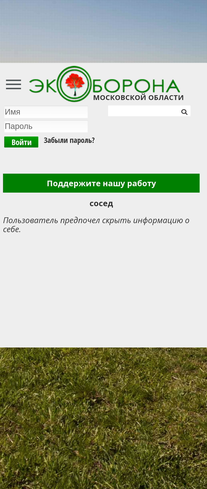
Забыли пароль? (69, 140)
